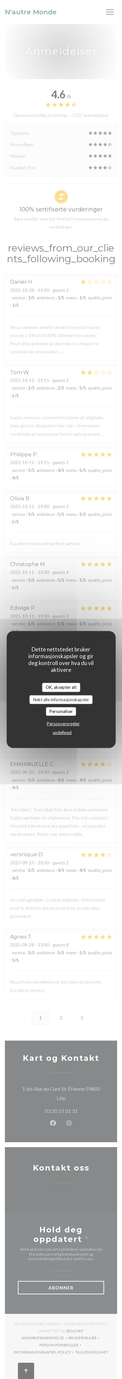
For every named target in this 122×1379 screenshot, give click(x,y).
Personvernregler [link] (63, 723)
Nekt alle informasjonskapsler (61, 699)
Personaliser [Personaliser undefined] (61, 711)
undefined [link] (62, 732)
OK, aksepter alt (61, 687)
